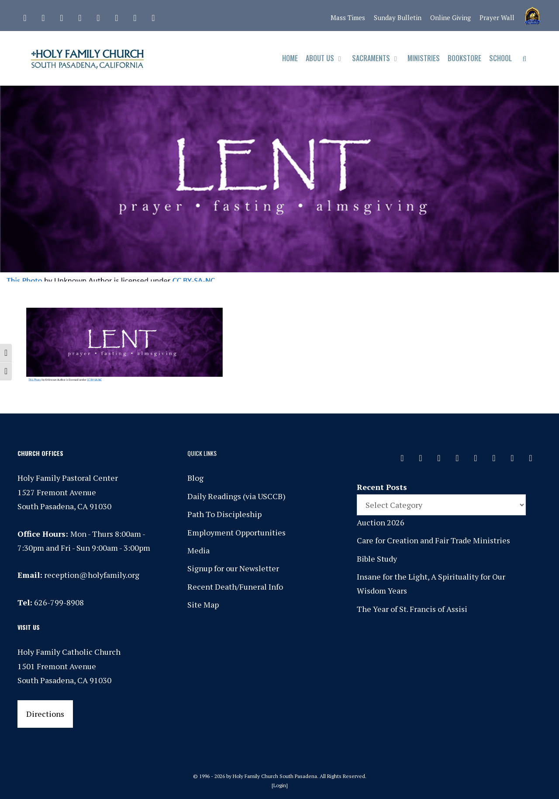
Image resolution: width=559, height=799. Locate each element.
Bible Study (377, 558)
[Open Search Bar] (524, 58)
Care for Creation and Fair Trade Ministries (433, 540)
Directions (45, 714)
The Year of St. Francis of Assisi (412, 609)
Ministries (423, 58)
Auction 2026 (380, 522)
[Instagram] (61, 15)
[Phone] (79, 15)
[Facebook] (43, 15)
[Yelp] (153, 15)
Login (279, 785)
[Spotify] (98, 15)
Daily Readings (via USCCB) (236, 496)
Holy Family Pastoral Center (67, 477)
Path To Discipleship (224, 514)
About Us (327, 58)
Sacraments (378, 58)
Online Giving (450, 17)
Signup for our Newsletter (233, 568)
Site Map (203, 604)
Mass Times (348, 17)
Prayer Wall (497, 17)
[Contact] (24, 15)
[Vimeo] (116, 15)
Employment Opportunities (236, 532)
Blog (195, 477)
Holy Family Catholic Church (69, 651)
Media (198, 550)
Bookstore (464, 58)
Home (290, 58)
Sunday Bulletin (397, 17)
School (500, 58)
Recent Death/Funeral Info (235, 586)
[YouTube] (135, 15)
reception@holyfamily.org (91, 575)
